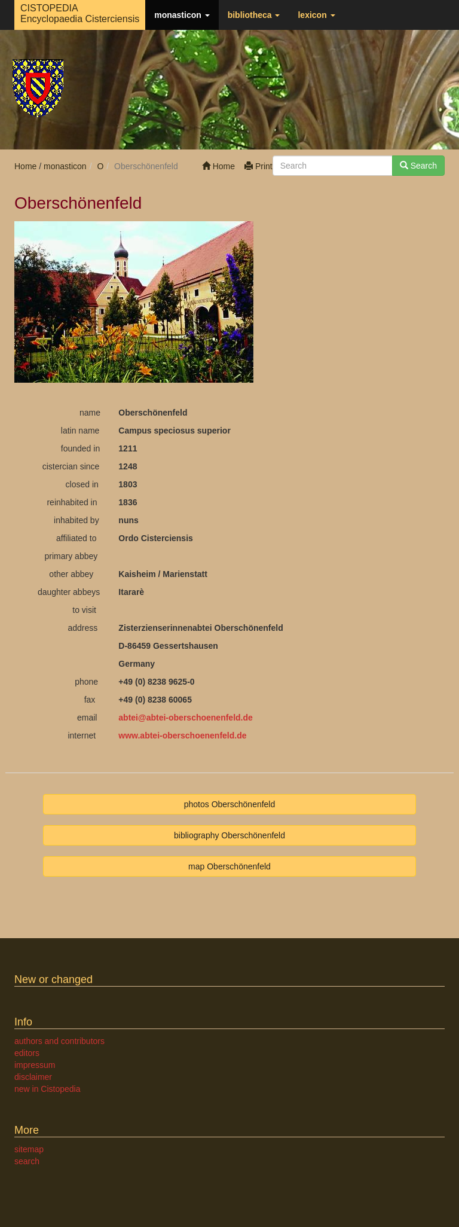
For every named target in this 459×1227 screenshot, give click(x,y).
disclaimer (33, 1077)
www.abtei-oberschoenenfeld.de (182, 735)
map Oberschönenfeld (229, 866)
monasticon (181, 15)
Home (218, 166)
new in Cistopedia (47, 1089)
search (26, 1161)
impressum (34, 1065)
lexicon (316, 15)
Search (418, 165)
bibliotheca (254, 15)
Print (258, 166)
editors (26, 1053)
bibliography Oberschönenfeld (229, 835)
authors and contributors (59, 1041)
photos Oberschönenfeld (230, 804)
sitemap (29, 1149)
